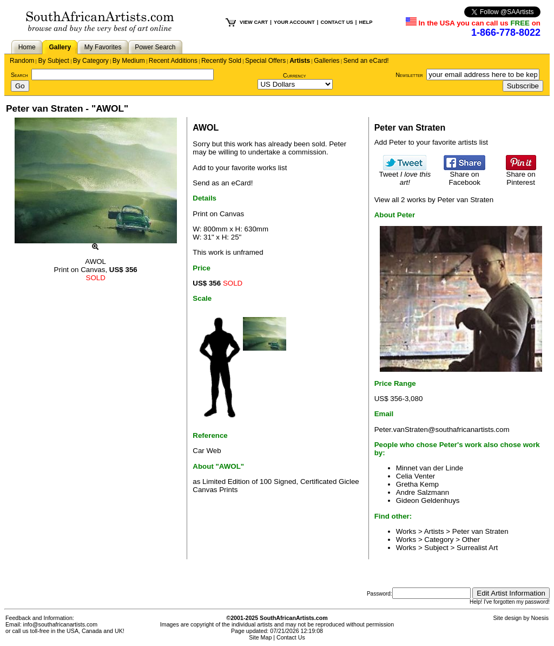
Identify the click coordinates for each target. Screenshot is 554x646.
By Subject (53, 60)
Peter (337, 144)
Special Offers (265, 60)
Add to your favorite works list (240, 168)
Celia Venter (416, 476)
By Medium (129, 60)
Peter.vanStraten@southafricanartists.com (442, 429)
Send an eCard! (366, 60)
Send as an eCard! (223, 183)
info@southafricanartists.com (60, 624)
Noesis (540, 618)
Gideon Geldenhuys (428, 500)
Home (27, 47)
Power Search (155, 47)
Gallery (60, 47)
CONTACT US (336, 22)
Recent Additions (173, 60)
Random (22, 60)
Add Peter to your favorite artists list (431, 142)
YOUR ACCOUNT (294, 22)
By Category (91, 60)
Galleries (326, 60)
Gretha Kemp (417, 484)
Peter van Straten (480, 531)
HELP (365, 22)
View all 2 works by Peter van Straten (434, 200)
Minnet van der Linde (429, 468)
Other (471, 539)
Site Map (260, 637)
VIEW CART (254, 22)
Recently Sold (221, 60)
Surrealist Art (477, 548)
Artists (299, 60)
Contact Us (290, 637)
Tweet (405, 175)
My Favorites (103, 47)
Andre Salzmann (423, 492)
